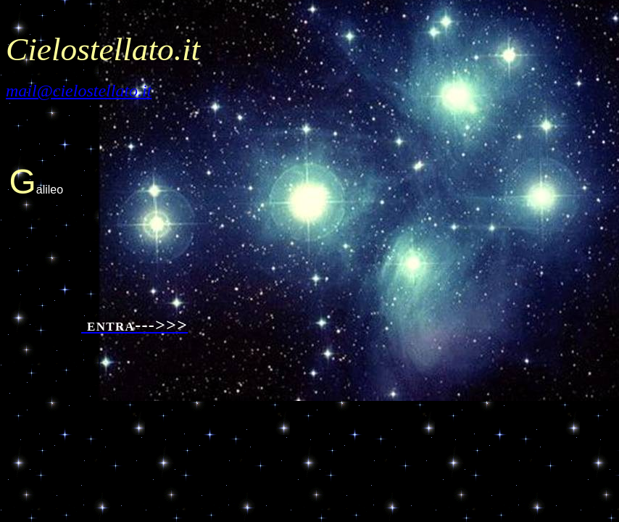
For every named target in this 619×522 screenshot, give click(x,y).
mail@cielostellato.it (78, 90)
